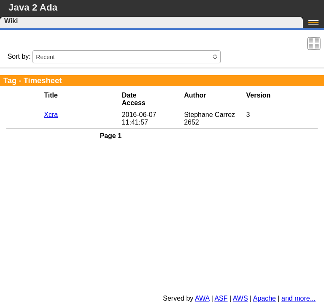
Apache (264, 298)
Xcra (51, 114)
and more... (298, 298)
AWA (202, 298)
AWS (240, 298)
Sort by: (19, 56)
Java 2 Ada (32, 7)
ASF (220, 298)
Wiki (11, 20)
